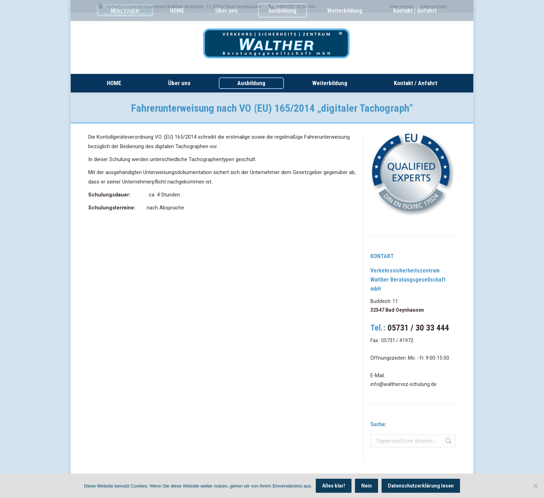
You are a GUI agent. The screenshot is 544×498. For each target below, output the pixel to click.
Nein (366, 486)
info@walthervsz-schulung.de (403, 384)
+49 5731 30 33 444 (291, 6)
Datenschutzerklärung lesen (421, 486)
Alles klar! (333, 486)
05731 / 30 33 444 (418, 328)
